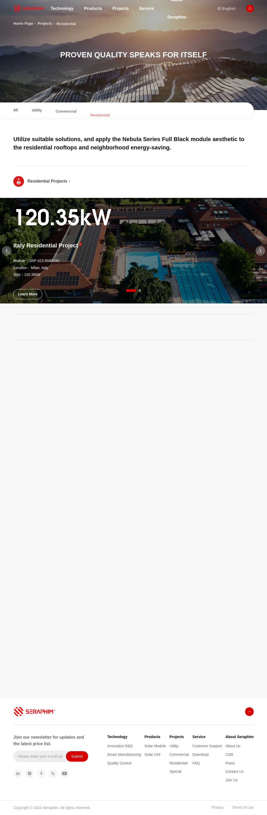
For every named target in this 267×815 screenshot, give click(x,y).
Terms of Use (242, 807)
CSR (229, 754)
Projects (176, 737)
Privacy (217, 807)
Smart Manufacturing (124, 754)
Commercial (179, 754)
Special (175, 771)
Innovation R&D (120, 746)
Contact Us (235, 771)
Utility (173, 746)
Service (198, 737)
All (15, 114)
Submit (77, 756)
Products (152, 737)
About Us (233, 746)
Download (200, 754)
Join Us (232, 780)
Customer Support (207, 746)
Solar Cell (152, 754)
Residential (66, 29)
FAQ (196, 763)
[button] (131, 290)
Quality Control (119, 763)
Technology (117, 737)
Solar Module (155, 746)
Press (230, 763)
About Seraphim (240, 737)
